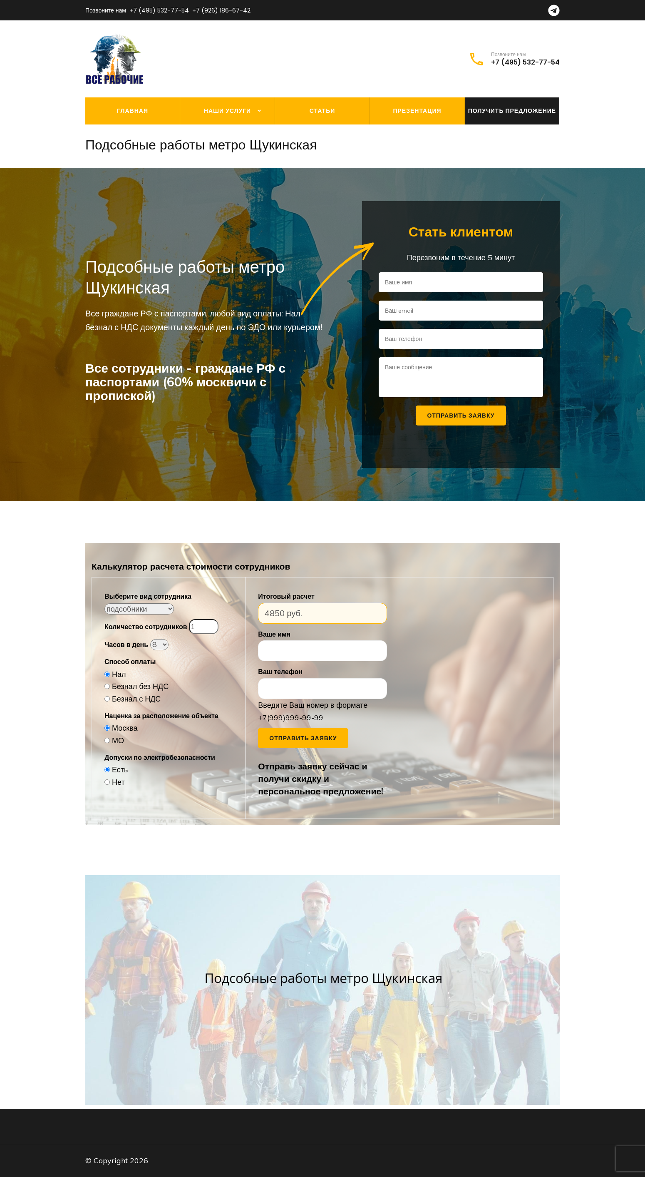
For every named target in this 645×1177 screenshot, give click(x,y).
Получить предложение (512, 111)
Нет (118, 782)
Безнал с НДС (136, 699)
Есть (120, 769)
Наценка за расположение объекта (161, 716)
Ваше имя (274, 634)
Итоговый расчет (286, 596)
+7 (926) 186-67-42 (221, 10)
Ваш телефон (280, 671)
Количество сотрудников (145, 626)
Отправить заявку (303, 738)
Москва (124, 728)
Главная (132, 111)
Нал (119, 674)
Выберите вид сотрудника (147, 596)
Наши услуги (227, 111)
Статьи (322, 111)
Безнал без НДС (140, 686)
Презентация (417, 111)
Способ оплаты (130, 661)
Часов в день (126, 644)
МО (118, 740)
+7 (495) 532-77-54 (159, 10)
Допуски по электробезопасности (159, 757)
